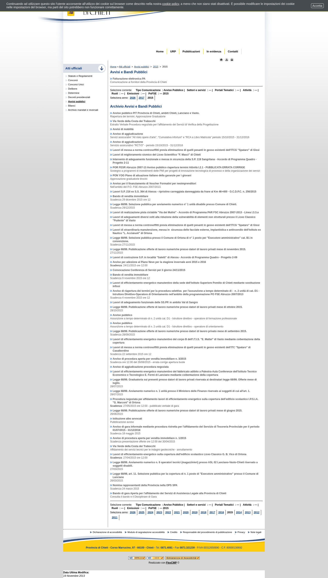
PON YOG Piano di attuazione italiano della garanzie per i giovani (152, 175)
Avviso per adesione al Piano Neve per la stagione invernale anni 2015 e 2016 (159, 262)
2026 (133, 97)
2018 (203, 512)
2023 (159, 512)
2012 (256, 512)
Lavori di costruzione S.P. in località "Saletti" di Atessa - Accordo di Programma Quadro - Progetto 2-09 (175, 257)
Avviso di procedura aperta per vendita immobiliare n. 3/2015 (149, 358)
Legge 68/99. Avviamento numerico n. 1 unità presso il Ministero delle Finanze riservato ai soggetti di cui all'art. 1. (181, 391)
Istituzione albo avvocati (127, 418)
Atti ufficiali (124, 66)
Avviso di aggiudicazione (128, 133)
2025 (141, 512)
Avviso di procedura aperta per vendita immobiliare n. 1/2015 (149, 438)
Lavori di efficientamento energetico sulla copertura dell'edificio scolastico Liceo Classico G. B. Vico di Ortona (179, 454)
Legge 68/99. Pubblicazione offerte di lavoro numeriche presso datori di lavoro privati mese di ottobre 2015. (177, 307)
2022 (168, 512)
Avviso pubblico (122, 315)
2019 (195, 512)
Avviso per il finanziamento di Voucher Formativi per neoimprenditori (154, 183)
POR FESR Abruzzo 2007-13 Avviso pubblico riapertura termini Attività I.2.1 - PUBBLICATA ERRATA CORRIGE (179, 167)
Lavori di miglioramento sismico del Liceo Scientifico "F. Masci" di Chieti (157, 154)
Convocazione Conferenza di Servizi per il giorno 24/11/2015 (149, 270)
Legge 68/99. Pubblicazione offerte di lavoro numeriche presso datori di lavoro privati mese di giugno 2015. (177, 410)
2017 (141, 97)
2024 (150, 512)
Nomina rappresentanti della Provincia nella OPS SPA (145, 485)
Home (113, 66)
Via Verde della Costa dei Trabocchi (134, 121)
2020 (186, 512)
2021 (177, 512)
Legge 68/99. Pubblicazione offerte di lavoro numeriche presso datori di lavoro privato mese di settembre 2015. (180, 331)
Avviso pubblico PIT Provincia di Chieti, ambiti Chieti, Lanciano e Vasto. (156, 113)
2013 (248, 512)
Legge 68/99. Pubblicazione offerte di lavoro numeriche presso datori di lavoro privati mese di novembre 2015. (179, 249)
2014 (239, 512)
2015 (155, 66)
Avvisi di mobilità (123, 129)
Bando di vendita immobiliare (130, 196)
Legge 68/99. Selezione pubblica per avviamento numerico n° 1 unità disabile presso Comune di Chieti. (175, 204)
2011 (115, 517)
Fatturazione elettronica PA (129, 78)
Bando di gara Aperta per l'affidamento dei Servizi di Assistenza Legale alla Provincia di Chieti (169, 493)
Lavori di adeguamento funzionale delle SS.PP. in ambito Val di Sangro (155, 302)
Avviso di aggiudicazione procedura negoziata (141, 366)
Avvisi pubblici (141, 66)
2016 (221, 512)
